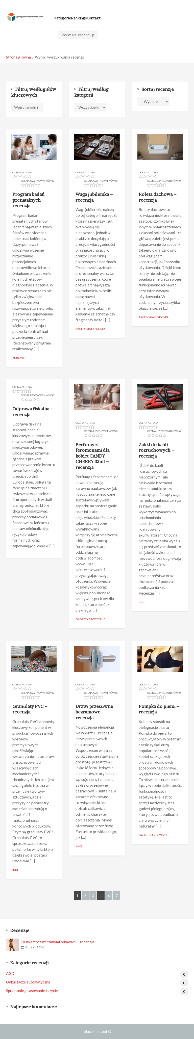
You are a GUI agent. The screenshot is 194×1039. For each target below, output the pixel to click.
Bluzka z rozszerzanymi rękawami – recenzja (57, 942)
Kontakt (93, 17)
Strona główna (18, 57)
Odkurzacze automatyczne (97, 982)
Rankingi (78, 17)
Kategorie (62, 17)
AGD (97, 973)
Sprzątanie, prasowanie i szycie (97, 991)
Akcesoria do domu (90, 328)
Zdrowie (18, 357)
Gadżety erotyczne (90, 619)
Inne (142, 602)
